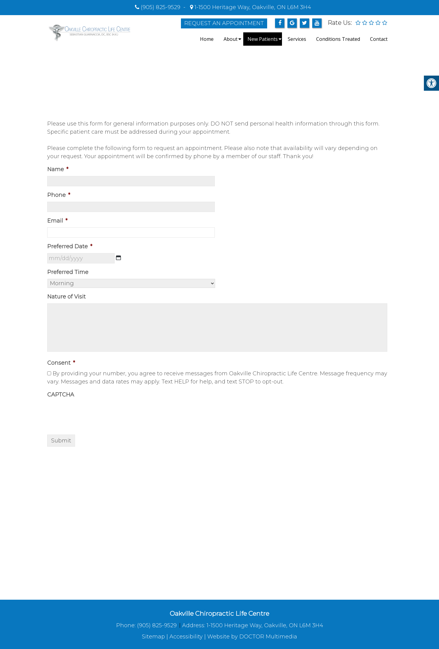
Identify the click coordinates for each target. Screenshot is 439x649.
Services (297, 39)
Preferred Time (67, 272)
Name (57, 169)
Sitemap (153, 636)
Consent (61, 363)
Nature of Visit (66, 296)
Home (207, 39)
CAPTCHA (60, 394)
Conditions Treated (338, 39)
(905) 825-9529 (160, 7)
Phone (58, 195)
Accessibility (186, 636)
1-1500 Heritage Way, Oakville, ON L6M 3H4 (252, 7)
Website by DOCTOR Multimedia (252, 636)
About (231, 39)
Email (57, 220)
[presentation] (93, 413)
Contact (379, 39)
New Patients (262, 39)
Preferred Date (69, 246)
